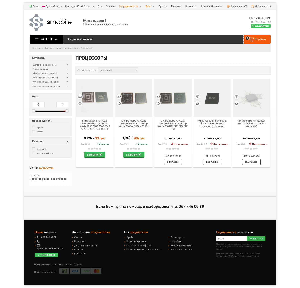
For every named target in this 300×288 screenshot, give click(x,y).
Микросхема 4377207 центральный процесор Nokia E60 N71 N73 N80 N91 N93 (172, 124)
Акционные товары (80, 39)
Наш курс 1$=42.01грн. (78, 6)
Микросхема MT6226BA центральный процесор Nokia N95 (251, 123)
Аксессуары (178, 237)
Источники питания (182, 249)
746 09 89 (259, 18)
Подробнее (173, 161)
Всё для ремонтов (181, 245)
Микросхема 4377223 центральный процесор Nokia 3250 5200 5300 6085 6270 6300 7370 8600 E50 (95, 124)
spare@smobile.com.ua (50, 247)
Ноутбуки (176, 241)
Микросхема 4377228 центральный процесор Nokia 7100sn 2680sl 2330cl (133, 123)
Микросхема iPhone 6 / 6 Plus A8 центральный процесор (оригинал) (212, 123)
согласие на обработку (226, 256)
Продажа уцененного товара (48, 178)
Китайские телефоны (138, 245)
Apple (129, 237)
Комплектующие (136, 241)
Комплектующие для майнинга (144, 249)
